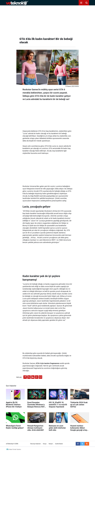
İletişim (51, 444)
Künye (44, 444)
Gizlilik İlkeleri (59, 444)
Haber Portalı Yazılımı (15, 449)
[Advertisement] (47, 20)
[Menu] (81, 2)
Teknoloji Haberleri (35, 444)
